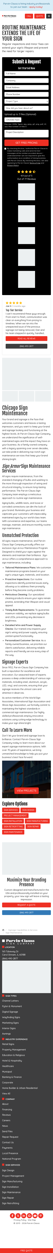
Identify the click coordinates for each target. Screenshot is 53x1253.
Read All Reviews (26, 338)
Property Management (14, 1049)
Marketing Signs (10, 1022)
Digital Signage (10, 1011)
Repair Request (10, 1136)
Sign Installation (13, 821)
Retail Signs (8, 1044)
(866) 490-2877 (26, 346)
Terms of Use (35, 163)
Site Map (32, 1220)
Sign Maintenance (13, 832)
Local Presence (10, 1153)
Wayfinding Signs (11, 1017)
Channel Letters (10, 1000)
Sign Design (28, 810)
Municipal (7, 1071)
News (5, 1125)
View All (6, 1093)
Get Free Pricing (26, 142)
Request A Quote (26, 905)
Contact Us (8, 1142)
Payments (7, 1147)
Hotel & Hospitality (12, 1060)
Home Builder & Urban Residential (20, 1088)
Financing (7, 1109)
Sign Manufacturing (37, 821)
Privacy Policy (13, 165)
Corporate (7, 1082)
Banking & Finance (12, 1077)
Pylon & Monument (12, 1006)
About (5, 1104)
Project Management (15, 815)
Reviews (6, 1114)
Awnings (6, 1033)
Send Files (7, 1131)
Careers (6, 1120)
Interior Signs (9, 1028)
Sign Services (11, 810)
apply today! (36, 7)
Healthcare (8, 1066)
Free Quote (26, 1250)
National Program (11, 1158)
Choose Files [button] (12, 119)
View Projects (26, 790)
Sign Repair (33, 826)
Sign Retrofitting (13, 826)
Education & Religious (13, 1055)
